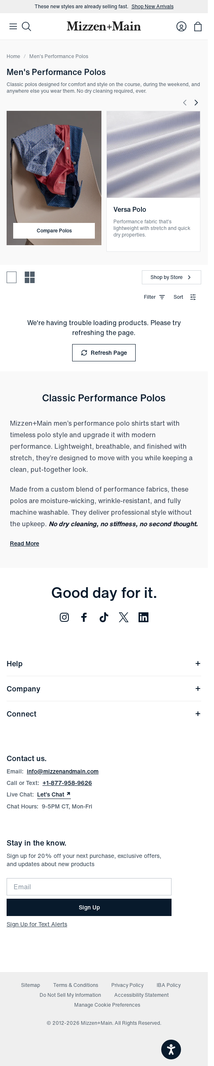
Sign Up (89, 907)
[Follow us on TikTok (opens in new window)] (104, 617)
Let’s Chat (54, 794)
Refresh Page (104, 352)
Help (104, 663)
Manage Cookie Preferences (107, 1004)
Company (104, 688)
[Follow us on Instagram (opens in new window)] (64, 617)
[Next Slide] (196, 103)
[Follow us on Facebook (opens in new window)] (84, 617)
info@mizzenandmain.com (63, 771)
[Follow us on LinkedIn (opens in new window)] (143, 617)
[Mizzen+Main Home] (104, 25)
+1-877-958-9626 (67, 782)
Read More (24, 543)
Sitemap (30, 985)
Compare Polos (54, 230)
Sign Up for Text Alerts (37, 924)
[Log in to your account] (181, 26)
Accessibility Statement (141, 994)
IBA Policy (169, 985)
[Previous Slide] (185, 103)
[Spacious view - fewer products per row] (11, 277)
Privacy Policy (127, 985)
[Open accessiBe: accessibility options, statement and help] (171, 1049)
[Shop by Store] (171, 277)
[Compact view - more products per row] (29, 277)
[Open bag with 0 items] (198, 26)
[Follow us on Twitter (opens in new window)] (123, 617)
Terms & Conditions (75, 985)
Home (13, 56)
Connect (104, 713)
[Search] (26, 26)
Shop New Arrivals (153, 6)
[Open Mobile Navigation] (13, 26)
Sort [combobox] (185, 296)
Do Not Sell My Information (70, 994)
